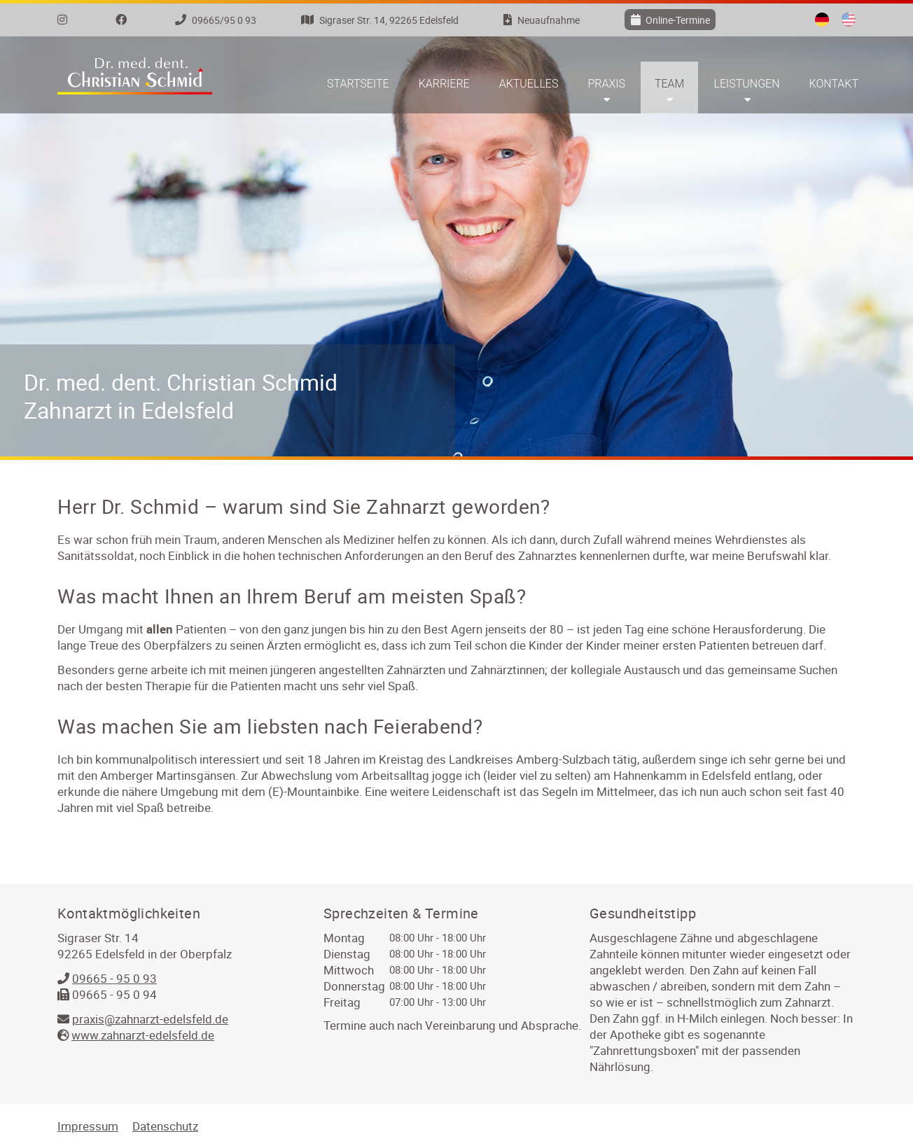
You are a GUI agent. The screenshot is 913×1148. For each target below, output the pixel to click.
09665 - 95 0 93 (114, 978)
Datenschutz (165, 1126)
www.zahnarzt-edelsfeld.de (142, 1035)
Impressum (87, 1126)
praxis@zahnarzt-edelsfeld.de (150, 1019)
